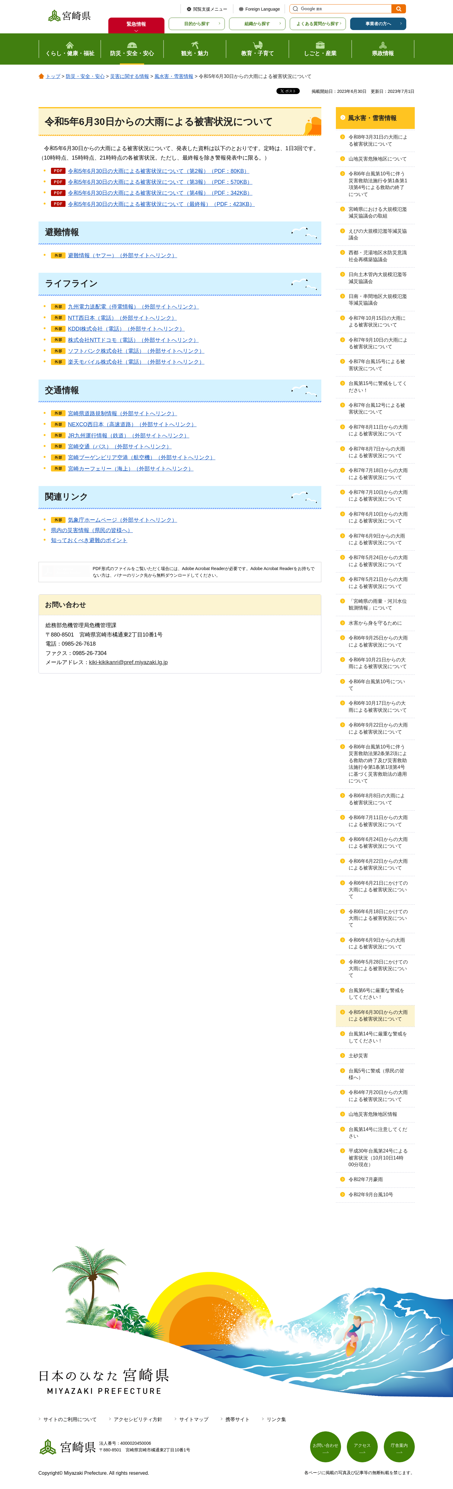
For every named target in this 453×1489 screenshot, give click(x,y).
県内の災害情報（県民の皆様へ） (92, 530)
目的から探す (197, 23)
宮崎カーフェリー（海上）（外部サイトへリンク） (131, 469)
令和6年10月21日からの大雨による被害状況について (378, 663)
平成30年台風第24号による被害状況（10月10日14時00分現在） (378, 1157)
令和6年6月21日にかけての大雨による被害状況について (378, 889)
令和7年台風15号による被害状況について (377, 365)
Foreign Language (262, 9)
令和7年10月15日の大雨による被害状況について (377, 321)
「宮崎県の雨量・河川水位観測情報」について (378, 604)
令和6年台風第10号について (377, 685)
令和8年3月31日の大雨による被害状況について (378, 140)
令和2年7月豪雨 (366, 1179)
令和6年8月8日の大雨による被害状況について (377, 799)
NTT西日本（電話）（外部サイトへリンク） (122, 318)
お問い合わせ (325, 1445)
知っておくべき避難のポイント (89, 540)
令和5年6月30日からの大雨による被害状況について (378, 1015)
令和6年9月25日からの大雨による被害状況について (378, 641)
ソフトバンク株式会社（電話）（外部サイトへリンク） (136, 351)
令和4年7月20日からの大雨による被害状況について (378, 1096)
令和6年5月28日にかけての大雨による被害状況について (378, 968)
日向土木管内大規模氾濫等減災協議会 (378, 278)
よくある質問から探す (317, 23)
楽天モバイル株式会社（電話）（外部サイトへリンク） (136, 362)
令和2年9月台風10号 (371, 1194)
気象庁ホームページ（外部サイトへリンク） (122, 520)
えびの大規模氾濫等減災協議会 (378, 234)
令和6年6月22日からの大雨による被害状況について (378, 864)
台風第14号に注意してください (378, 1133)
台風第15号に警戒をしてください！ (378, 387)
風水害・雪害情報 (173, 76)
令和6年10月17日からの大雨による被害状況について (378, 706)
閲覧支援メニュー (210, 9)
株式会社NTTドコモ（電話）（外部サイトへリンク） (133, 340)
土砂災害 (358, 1055)
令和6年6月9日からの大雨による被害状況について (377, 943)
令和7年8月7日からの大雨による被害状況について (377, 452)
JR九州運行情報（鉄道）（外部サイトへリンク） (128, 436)
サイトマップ (193, 1419)
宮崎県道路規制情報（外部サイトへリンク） (122, 413)
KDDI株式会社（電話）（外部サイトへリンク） (126, 329)
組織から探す (257, 23)
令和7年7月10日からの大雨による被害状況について (378, 495)
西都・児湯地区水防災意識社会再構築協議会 (378, 256)
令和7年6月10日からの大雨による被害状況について (378, 517)
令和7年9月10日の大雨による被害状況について (378, 343)
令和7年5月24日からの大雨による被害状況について (378, 561)
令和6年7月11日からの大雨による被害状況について (378, 821)
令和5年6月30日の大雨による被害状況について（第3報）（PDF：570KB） (160, 182)
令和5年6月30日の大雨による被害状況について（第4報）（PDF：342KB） (160, 193)
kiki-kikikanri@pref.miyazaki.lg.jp (128, 662)
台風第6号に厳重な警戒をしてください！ (377, 994)
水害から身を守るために (375, 623)
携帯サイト (237, 1419)
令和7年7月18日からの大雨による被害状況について (378, 474)
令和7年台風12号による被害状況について (377, 408)
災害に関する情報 (129, 76)
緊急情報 (136, 24)
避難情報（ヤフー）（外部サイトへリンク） (122, 255)
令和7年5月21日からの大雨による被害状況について (378, 583)
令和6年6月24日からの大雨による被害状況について (378, 843)
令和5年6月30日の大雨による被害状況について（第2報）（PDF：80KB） (158, 171)
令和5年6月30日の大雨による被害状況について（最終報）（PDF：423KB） (161, 204)
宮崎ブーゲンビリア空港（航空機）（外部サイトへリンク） (141, 457)
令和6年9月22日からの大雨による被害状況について (378, 728)
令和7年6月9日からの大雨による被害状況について (377, 539)
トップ (53, 76)
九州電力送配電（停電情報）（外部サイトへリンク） (133, 307)
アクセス (362, 1445)
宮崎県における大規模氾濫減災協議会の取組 (378, 212)
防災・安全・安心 (85, 76)
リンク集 (276, 1419)
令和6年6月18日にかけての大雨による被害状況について (378, 918)
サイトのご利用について (70, 1419)
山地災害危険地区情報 (373, 1114)
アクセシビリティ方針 (138, 1419)
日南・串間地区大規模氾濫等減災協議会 (378, 300)
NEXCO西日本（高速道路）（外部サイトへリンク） (132, 424)
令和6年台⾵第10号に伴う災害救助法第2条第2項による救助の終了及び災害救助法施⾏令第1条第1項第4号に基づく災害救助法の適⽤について (378, 763)
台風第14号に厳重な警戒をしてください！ (378, 1037)
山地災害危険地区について (378, 158)
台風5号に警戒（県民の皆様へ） (377, 1074)
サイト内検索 (294, 9)
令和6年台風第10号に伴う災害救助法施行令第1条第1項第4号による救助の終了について (378, 184)
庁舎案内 (399, 1445)
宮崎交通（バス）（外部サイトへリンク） (120, 447)
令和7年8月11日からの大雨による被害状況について (378, 430)
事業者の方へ (378, 23)
